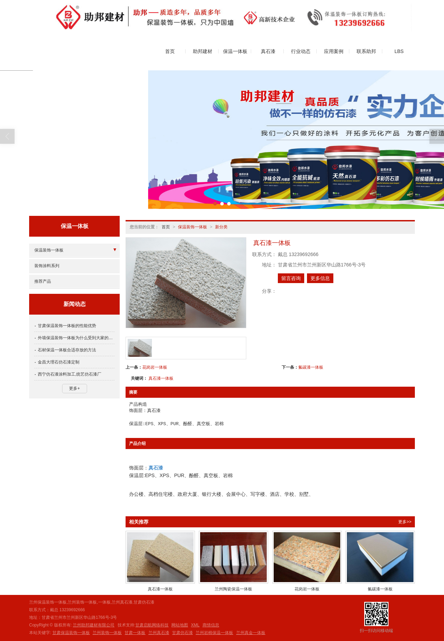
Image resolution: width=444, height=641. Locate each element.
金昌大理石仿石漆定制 (58, 362)
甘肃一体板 (135, 632)
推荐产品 (42, 281)
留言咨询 (291, 278)
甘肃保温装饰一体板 (71, 632)
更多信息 (320, 278)
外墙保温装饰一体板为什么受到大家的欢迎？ (76, 337)
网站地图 (179, 625)
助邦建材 (202, 51)
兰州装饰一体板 (107, 632)
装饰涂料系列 (46, 265)
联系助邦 (366, 51)
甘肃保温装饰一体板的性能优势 (67, 325)
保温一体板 (235, 51)
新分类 (221, 227)
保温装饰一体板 (192, 227)
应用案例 (333, 51)
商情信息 (211, 625)
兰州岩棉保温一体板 (214, 632)
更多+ (74, 388)
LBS (398, 51)
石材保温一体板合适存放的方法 (67, 350)
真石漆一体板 (160, 378)
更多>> (404, 521)
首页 (170, 51)
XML (195, 625)
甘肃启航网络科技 (152, 625)
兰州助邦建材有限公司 (93, 625)
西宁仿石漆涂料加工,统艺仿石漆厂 (69, 374)
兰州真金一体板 (250, 632)
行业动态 (300, 51)
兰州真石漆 (158, 632)
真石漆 (268, 51)
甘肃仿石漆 (182, 632)
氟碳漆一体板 (310, 367)
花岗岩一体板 (154, 367)
